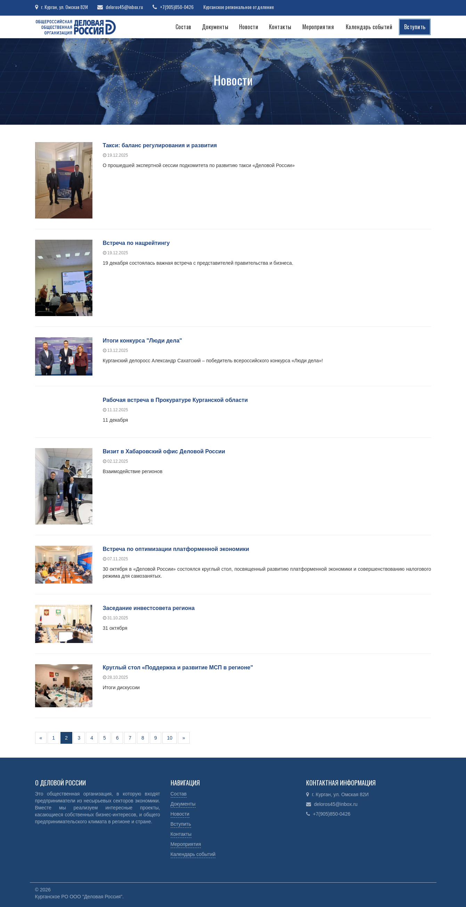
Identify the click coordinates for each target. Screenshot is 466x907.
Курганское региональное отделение (240, 6)
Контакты (280, 27)
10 (169, 738)
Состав (183, 27)
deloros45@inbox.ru (125, 6)
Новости (249, 27)
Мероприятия (318, 27)
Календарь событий (369, 27)
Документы (215, 27)
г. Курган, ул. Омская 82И (64, 6)
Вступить (415, 27)
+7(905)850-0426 (178, 6)
